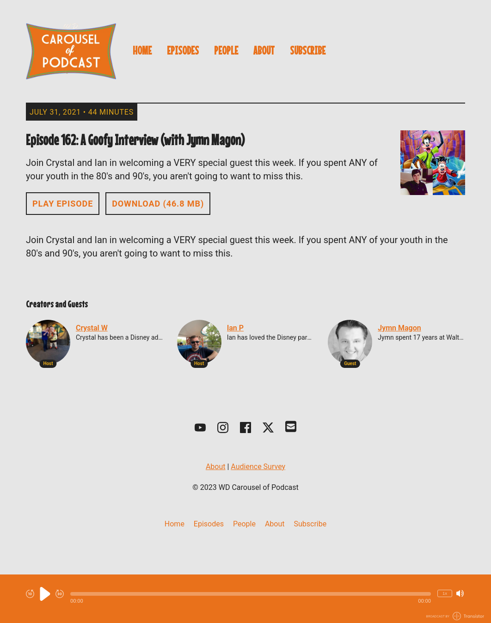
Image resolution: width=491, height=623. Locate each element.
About (264, 50)
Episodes (183, 50)
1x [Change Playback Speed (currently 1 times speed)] (444, 593)
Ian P (235, 328)
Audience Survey (258, 466)
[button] (250, 594)
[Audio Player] (245, 598)
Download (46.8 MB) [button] (158, 203)
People (226, 50)
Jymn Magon (399, 328)
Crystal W (92, 328)
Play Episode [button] (62, 203)
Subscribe (307, 50)
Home (142, 50)
